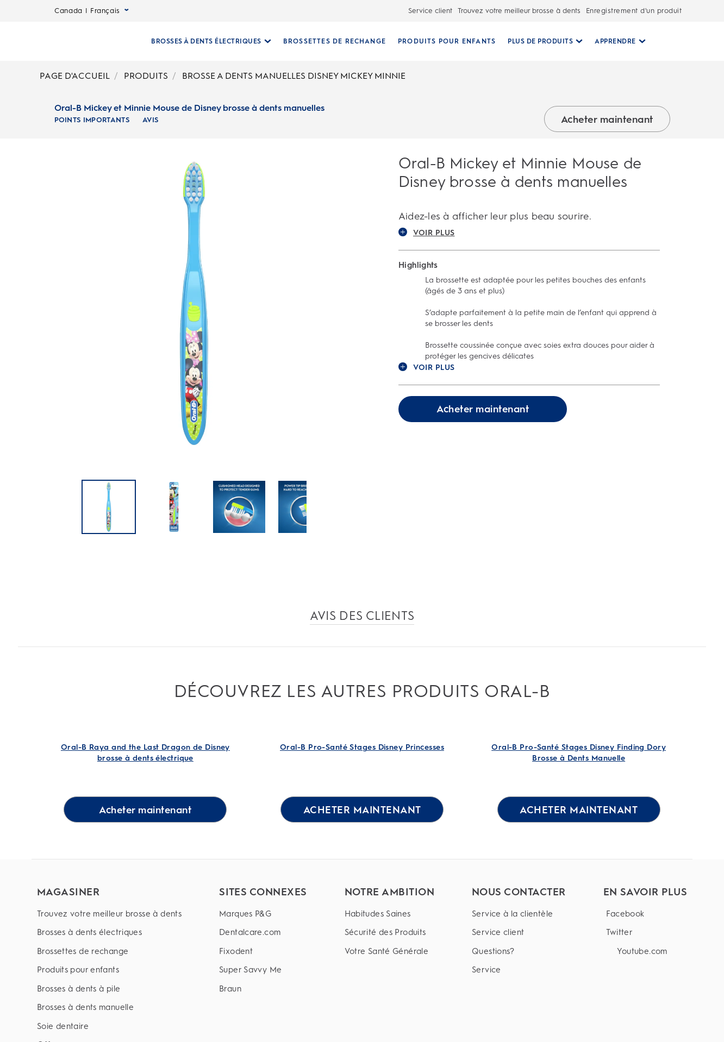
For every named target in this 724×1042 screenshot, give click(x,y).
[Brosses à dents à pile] (109, 989)
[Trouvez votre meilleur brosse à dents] (109, 914)
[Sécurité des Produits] (389, 932)
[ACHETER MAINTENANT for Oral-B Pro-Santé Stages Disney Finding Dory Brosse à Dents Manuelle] (578, 809)
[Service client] (518, 932)
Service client (430, 11)
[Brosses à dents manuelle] (109, 1007)
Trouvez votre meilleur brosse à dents (519, 11)
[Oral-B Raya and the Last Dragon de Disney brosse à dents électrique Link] (145, 753)
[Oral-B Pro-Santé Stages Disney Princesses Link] (362, 753)
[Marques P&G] (263, 914)
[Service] (518, 970)
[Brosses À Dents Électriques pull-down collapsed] (207, 41)
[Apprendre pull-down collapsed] (615, 41)
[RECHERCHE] (657, 41)
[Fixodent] (263, 951)
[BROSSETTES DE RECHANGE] (330, 41)
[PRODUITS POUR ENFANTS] (442, 41)
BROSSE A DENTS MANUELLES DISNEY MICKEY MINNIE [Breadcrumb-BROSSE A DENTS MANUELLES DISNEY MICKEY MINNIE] (293, 76)
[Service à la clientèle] (518, 914)
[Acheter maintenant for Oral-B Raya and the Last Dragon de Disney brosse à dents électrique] (145, 809)
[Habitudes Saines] (389, 914)
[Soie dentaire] (109, 1026)
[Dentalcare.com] (263, 932)
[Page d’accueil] (93, 41)
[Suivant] (343, 508)
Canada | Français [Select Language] (91, 11)
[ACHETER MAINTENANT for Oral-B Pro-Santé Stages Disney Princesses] (362, 809)
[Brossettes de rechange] (109, 951)
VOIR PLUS (426, 232)
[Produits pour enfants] (109, 970)
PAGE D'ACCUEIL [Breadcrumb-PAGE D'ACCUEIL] (75, 76)
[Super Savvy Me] (263, 970)
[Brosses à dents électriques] (109, 932)
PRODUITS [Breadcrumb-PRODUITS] (146, 76)
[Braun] (263, 989)
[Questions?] (518, 951)
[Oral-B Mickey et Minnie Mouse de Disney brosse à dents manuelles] (109, 507)
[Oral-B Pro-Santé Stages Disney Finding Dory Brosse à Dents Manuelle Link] (578, 753)
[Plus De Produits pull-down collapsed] (540, 41)
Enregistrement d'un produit (634, 11)
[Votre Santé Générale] (389, 951)
